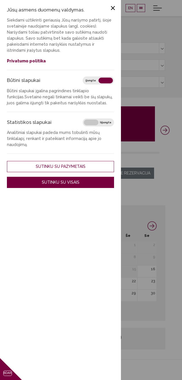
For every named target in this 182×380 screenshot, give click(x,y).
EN (130, 8)
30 (153, 293)
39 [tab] (122, 153)
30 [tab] (99, 153)
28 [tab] (93, 153)
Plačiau (95, 137)
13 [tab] (55, 153)
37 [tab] (116, 153)
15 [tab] (60, 153)
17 (40, 281)
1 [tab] (23, 153)
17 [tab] (65, 153)
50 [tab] (150, 153)
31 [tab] (101, 153)
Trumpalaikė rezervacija (59, 173)
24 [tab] (83, 153)
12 (77, 269)
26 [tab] (88, 153)
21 (115, 281)
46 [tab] (140, 153)
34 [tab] (109, 153)
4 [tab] (31, 153)
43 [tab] (132, 153)
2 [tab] (26, 153)
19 (76, 281)
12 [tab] (52, 153)
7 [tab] (39, 153)
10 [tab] (47, 153)
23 (153, 281)
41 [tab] (127, 153)
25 (58, 293)
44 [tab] (135, 153)
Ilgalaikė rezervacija (126, 173)
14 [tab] (57, 153)
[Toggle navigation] (157, 8)
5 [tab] (34, 153)
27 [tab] (91, 153)
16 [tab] (62, 153)
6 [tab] (36, 153)
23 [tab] (80, 153)
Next (165, 130)
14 (115, 269)
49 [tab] (148, 153)
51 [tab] (153, 153)
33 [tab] (106, 153)
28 (115, 293)
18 (58, 281)
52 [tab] (155, 153)
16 (153, 269)
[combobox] (90, 48)
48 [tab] (145, 153)
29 (134, 293)
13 (96, 269)
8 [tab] (42, 153)
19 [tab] (70, 153)
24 (40, 293)
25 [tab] (86, 153)
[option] (91, 48)
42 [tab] (129, 153)
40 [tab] (124, 153)
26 (76, 293)
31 (40, 305)
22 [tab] (78, 153)
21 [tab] (75, 153)
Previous (17, 130)
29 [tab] (96, 153)
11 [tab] (49, 153)
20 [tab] (73, 153)
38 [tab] (119, 153)
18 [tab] (68, 153)
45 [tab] (137, 153)
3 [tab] (29, 153)
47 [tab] (142, 153)
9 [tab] (44, 153)
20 (96, 281)
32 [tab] (104, 153)
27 (96, 293)
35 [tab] (111, 153)
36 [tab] (114, 153)
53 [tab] (158, 153)
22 (134, 281)
